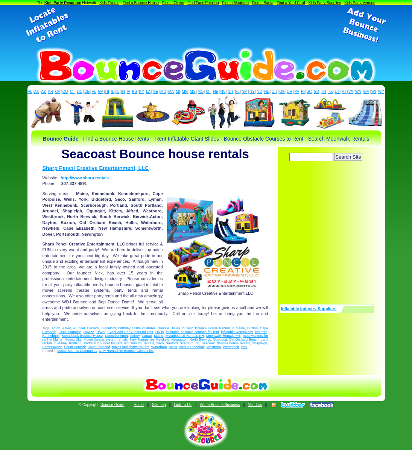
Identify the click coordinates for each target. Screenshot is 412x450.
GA (100, 91)
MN (185, 91)
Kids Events (109, 3)
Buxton (252, 328)
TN (323, 91)
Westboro (214, 347)
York (244, 347)
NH (230, 91)
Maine (158, 336)
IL (117, 91)
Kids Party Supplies (325, 3)
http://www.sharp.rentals (85, 178)
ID (112, 91)
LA (148, 91)
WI (373, 91)
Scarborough (189, 343)
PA (296, 91)
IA (128, 91)
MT (208, 91)
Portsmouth (132, 343)
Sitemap (159, 405)
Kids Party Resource (62, 3)
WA (358, 91)
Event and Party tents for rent (131, 332)
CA (57, 91)
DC (79, 91)
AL (29, 91)
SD (316, 91)
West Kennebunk (191, 347)
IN (123, 91)
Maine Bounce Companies (77, 351)
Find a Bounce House (141, 3)
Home (139, 405)
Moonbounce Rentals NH (185, 336)
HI (107, 91)
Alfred (66, 328)
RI (303, 91)
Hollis (159, 332)
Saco (160, 343)
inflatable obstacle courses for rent (192, 332)
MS (193, 91)
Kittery (135, 336)
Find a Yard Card (291, 3)
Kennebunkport (116, 336)
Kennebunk (51, 336)
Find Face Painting (203, 3)
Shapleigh (259, 343)
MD (163, 91)
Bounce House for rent (175, 328)
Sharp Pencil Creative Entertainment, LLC (96, 168)
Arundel (79, 328)
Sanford (172, 343)
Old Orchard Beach (243, 339)
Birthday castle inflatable (137, 328)
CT (72, 91)
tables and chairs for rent (130, 347)
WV (366, 91)
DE (87, 91)
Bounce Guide (112, 405)
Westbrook (231, 347)
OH (274, 91)
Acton (56, 328)
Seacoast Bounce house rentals (225, 343)
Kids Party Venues (359, 3)
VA (350, 91)
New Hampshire (142, 339)
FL (93, 91)
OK (281, 91)
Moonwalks (73, 339)
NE (215, 91)
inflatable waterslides (237, 332)
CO (65, 91)
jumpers (261, 332)
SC (309, 91)
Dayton (89, 332)
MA (171, 91)
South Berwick (75, 347)
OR (289, 91)
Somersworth (52, 347)
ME (155, 91)
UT (337, 91)
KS (134, 91)
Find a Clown (173, 3)
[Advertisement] (206, 25)
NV (223, 91)
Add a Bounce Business (220, 405)
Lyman (147, 336)
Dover (100, 332)
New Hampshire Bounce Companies (126, 351)
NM (245, 91)
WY (381, 91)
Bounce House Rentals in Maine (220, 328)
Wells (173, 347)
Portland (75, 343)
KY (141, 91)
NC (259, 91)
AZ (43, 91)
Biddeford (108, 328)
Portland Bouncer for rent (103, 343)
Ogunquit (220, 339)
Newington (180, 339)
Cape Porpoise (69, 332)
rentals (149, 343)
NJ (237, 91)
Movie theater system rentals (106, 339)
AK (36, 91)
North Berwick (200, 339)
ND (266, 91)
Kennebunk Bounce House (82, 336)
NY (252, 91)
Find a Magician (235, 3)
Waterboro (159, 347)
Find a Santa (263, 3)
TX (330, 91)
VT (344, 91)
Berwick (93, 328)
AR (50, 91)
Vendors (255, 405)
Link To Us (183, 405)
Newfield (162, 339)
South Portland (99, 347)
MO (201, 91)
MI (178, 91)
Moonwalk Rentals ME (223, 336)
